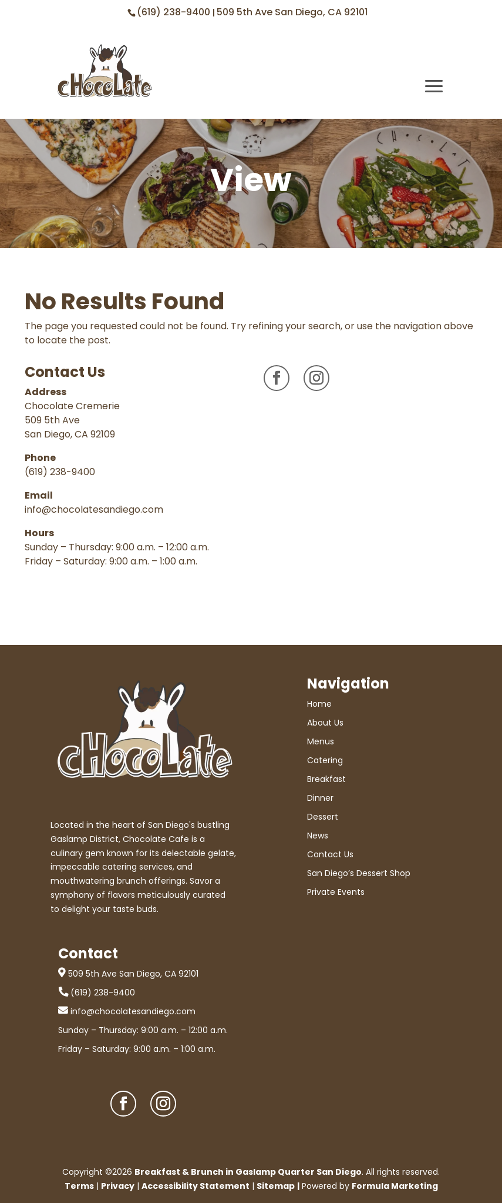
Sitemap (276, 1186)
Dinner (320, 798)
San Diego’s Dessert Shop (358, 873)
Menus (320, 741)
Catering (325, 760)
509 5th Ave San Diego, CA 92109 (70, 427)
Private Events (336, 892)
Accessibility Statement (195, 1186)
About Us (325, 723)
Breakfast (326, 779)
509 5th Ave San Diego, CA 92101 (292, 12)
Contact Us (330, 854)
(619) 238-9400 (175, 12)
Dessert (322, 817)
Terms (79, 1186)
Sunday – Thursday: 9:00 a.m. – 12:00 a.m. (143, 1030)
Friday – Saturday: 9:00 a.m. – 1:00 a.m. (136, 1049)
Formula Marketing (395, 1186)
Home (319, 704)
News (317, 835)
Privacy (117, 1186)
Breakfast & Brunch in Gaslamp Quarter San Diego (248, 1172)
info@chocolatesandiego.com (94, 509)
